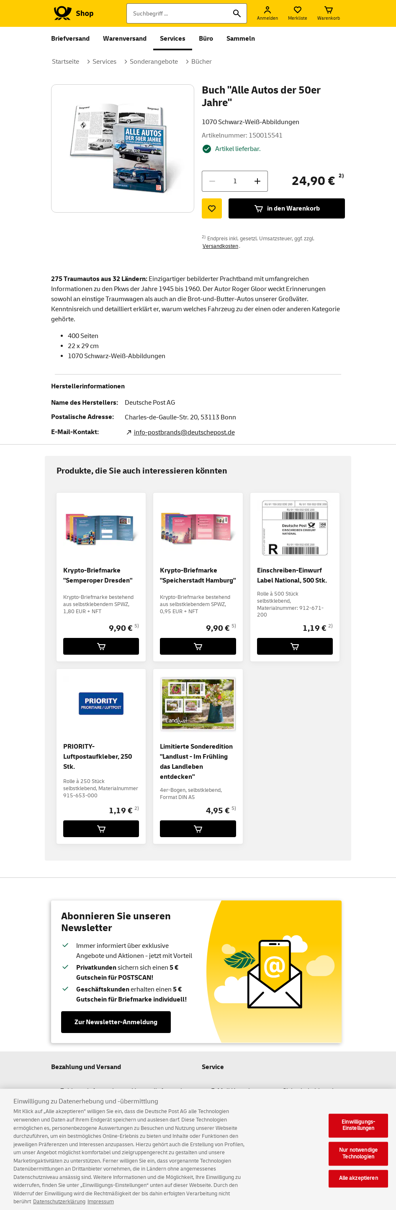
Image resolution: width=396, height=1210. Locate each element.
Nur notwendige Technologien (358, 1159)
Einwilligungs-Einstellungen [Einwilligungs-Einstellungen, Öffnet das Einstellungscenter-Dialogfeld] (358, 1130)
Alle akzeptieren (358, 1183)
